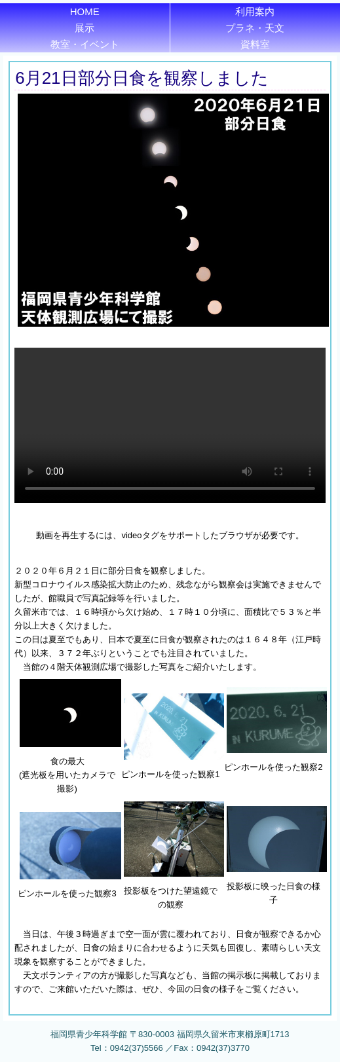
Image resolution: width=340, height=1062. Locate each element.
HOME (85, 11)
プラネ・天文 (254, 27)
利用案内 (254, 11)
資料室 (255, 44)
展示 (84, 27)
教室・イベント (84, 44)
